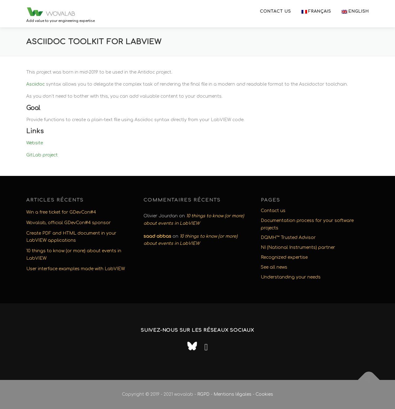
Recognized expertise (284, 257)
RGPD (203, 394)
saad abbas (157, 236)
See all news (274, 267)
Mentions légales (233, 394)
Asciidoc (35, 84)
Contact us (275, 11)
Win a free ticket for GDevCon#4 (61, 212)
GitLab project (42, 155)
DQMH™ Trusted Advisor (288, 237)
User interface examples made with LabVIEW (75, 268)
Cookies (264, 394)
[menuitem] (316, 11)
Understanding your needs (291, 277)
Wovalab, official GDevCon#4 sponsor (68, 222)
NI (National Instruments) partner (298, 247)
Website (34, 143)
